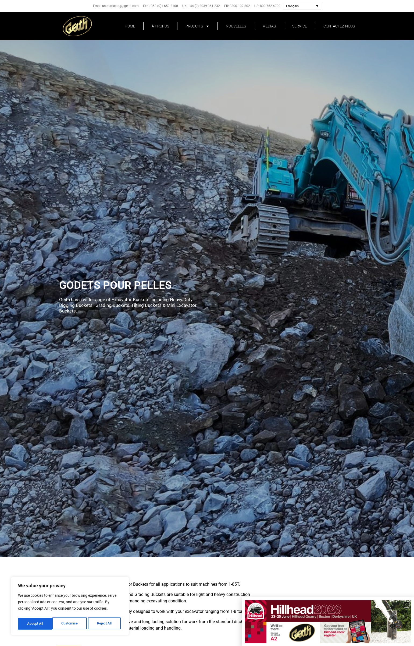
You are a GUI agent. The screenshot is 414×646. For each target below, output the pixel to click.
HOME (130, 26)
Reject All (70, 624)
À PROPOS (160, 26)
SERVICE (299, 26)
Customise (35, 624)
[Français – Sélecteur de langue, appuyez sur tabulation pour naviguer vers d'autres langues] (302, 6)
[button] (407, 605)
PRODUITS (197, 26)
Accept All (105, 624)
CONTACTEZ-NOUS (339, 26)
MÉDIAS (269, 26)
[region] (70, 607)
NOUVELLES (236, 26)
